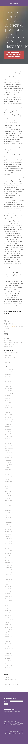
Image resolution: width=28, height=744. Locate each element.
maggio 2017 (8, 608)
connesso (12, 326)
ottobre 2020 (8, 510)
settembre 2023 (9, 426)
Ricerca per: (7, 332)
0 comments (16, 56)
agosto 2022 (8, 457)
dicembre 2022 (9, 448)
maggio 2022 (8, 465)
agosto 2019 (8, 543)
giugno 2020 (8, 520)
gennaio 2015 (8, 670)
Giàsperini (7, 362)
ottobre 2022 (8, 453)
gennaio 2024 (8, 417)
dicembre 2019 (9, 534)
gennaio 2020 (8, 531)
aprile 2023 (8, 438)
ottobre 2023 (8, 424)
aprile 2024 (8, 410)
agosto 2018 (8, 572)
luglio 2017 (8, 603)
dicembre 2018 (9, 562)
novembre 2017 (9, 593)
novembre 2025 (9, 372)
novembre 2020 (9, 508)
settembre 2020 (9, 512)
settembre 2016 (9, 627)
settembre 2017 (9, 598)
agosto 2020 (8, 515)
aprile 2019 (8, 553)
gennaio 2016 (8, 646)
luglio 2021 (8, 488)
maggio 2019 (8, 551)
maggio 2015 (8, 665)
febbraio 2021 (8, 500)
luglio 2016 (8, 632)
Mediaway (13, 731)
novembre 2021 (9, 479)
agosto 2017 (8, 601)
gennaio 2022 (8, 474)
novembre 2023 (9, 422)
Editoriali (7, 682)
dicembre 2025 (9, 369)
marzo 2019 (8, 555)
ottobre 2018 (8, 567)
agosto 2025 (8, 376)
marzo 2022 (8, 469)
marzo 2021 (8, 498)
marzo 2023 (8, 441)
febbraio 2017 (8, 615)
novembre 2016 (9, 622)
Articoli (7, 677)
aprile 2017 (8, 610)
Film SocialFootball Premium (12, 684)
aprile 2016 (8, 639)
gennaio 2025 (8, 391)
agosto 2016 (8, 629)
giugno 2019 (8, 548)
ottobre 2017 (8, 596)
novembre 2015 (9, 651)
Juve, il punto (8, 355)
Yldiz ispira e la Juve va (10, 360)
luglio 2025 (8, 379)
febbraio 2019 (8, 558)
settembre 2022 (9, 455)
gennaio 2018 (8, 589)
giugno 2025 (8, 381)
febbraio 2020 (8, 529)
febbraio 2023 (8, 443)
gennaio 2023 (8, 446)
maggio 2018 (8, 579)
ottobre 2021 (8, 481)
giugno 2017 (8, 605)
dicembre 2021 (9, 477)
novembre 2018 (9, 565)
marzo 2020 (8, 527)
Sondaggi (7, 687)
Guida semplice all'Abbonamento (12, 711)
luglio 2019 (8, 546)
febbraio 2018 (8, 586)
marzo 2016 (8, 641)
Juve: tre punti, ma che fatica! (12, 353)
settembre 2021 (9, 484)
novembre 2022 (9, 450)
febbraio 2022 (8, 472)
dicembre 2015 (9, 648)
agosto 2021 (8, 486)
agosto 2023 (8, 429)
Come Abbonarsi (8, 346)
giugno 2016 (8, 634)
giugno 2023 (8, 434)
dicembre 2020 (9, 505)
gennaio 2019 (8, 560)
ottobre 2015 (8, 653)
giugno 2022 (8, 462)
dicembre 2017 (9, 591)
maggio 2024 (8, 407)
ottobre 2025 (8, 374)
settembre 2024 (9, 400)
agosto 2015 (8, 658)
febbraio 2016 (8, 644)
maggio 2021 (8, 493)
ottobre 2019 (8, 539)
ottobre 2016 (8, 624)
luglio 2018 (8, 574)
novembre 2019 (9, 536)
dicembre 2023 (9, 419)
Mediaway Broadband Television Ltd (14, 733)
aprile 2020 (8, 524)
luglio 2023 (8, 431)
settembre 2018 (9, 570)
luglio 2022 (8, 460)
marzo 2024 (8, 412)
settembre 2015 (9, 655)
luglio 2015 (8, 660)
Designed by (8, 731)
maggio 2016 (8, 636)
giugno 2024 (8, 405)
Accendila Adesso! (8, 341)
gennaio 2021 (8, 503)
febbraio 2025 (8, 388)
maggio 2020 (8, 522)
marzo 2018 (8, 584)
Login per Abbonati (9, 344)
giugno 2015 (8, 663)
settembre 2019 (9, 541)
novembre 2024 (9, 395)
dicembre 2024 (9, 393)
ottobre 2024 (8, 398)
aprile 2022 (8, 467)
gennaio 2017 (8, 617)
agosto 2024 (8, 403)
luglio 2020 (8, 517)
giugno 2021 (8, 491)
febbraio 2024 (8, 415)
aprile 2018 (8, 582)
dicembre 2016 (9, 620)
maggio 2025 (8, 384)
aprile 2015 (8, 667)
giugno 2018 (8, 577)
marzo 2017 (8, 613)
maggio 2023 (8, 436)
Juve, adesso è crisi (10, 357)
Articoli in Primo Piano (10, 679)
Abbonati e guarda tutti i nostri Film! (13, 342)
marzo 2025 (8, 386)
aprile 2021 (8, 496)
